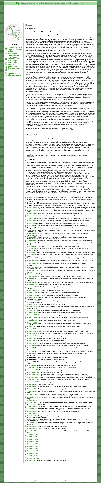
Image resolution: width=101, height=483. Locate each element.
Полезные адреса (14, 68)
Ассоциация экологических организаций (13, 55)
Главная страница (15, 48)
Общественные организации (14, 60)
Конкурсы (11, 70)
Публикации (12, 62)
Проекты (11, 64)
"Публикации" (30, 156)
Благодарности (14, 73)
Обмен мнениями (14, 75)
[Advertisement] (50, 14)
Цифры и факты (14, 66)
